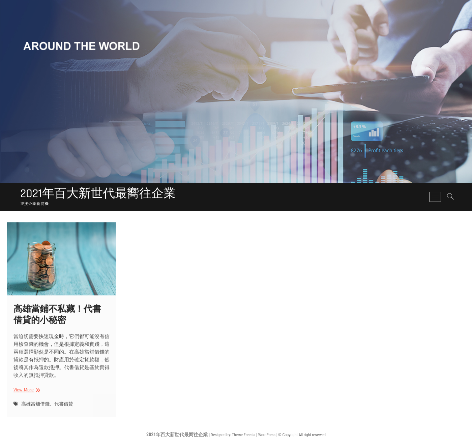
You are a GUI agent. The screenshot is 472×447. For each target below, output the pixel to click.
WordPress (266, 435)
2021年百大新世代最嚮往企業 (98, 193)
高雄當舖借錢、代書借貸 (47, 409)
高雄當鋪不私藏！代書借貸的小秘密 (57, 319)
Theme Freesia (243, 435)
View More (25, 394)
